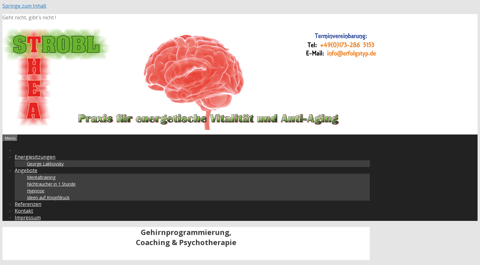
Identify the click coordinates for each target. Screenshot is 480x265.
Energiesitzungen (35, 156)
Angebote (26, 170)
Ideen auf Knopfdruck (48, 197)
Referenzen (28, 204)
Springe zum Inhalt (24, 5)
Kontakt (24, 210)
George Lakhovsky (45, 164)
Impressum (28, 217)
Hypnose (35, 191)
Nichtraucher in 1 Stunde (51, 184)
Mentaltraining (41, 177)
